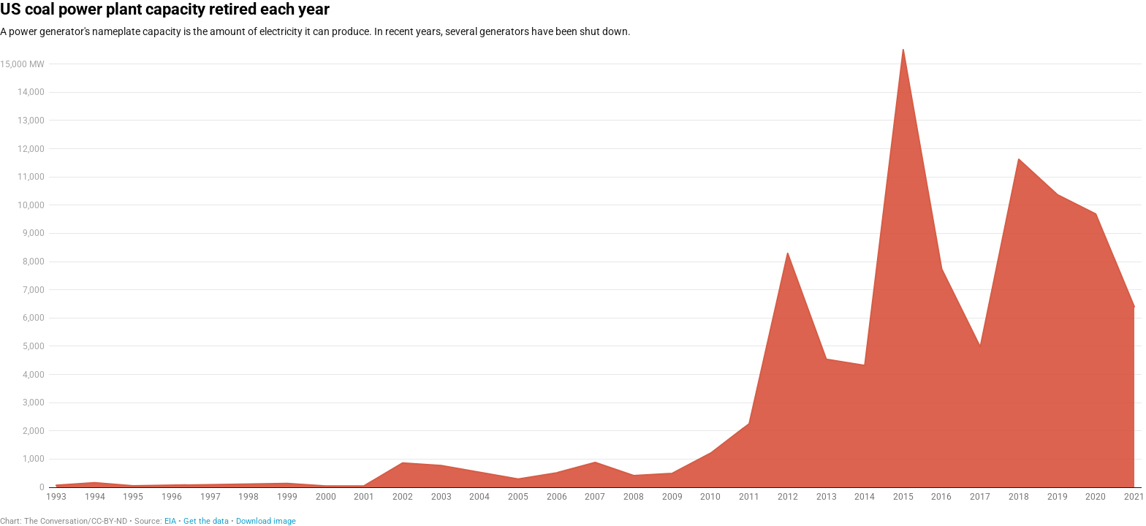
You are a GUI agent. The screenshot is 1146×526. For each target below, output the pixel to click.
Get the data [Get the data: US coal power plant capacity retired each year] (206, 521)
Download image (266, 521)
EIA (170, 521)
